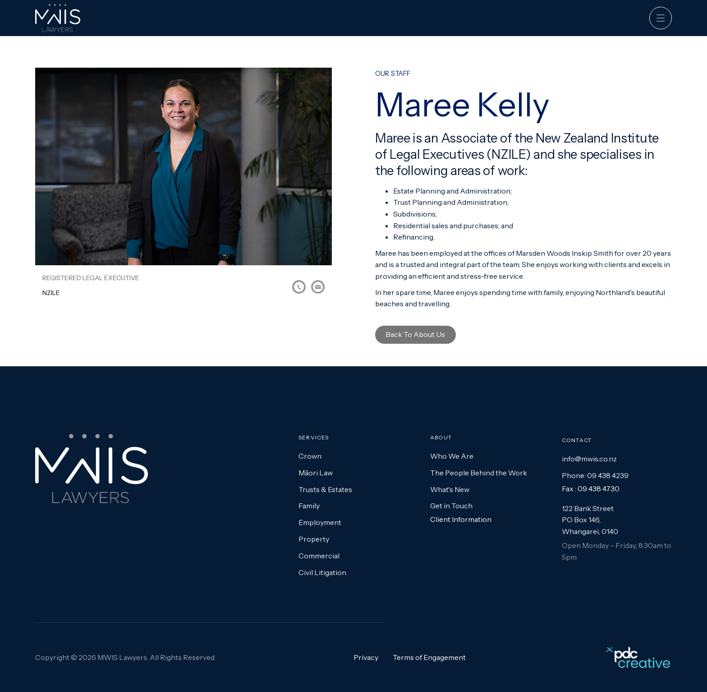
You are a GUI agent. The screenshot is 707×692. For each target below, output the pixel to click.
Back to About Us (415, 334)
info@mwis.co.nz (589, 465)
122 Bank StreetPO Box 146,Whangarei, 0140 (590, 527)
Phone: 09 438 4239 (595, 481)
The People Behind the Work (478, 479)
